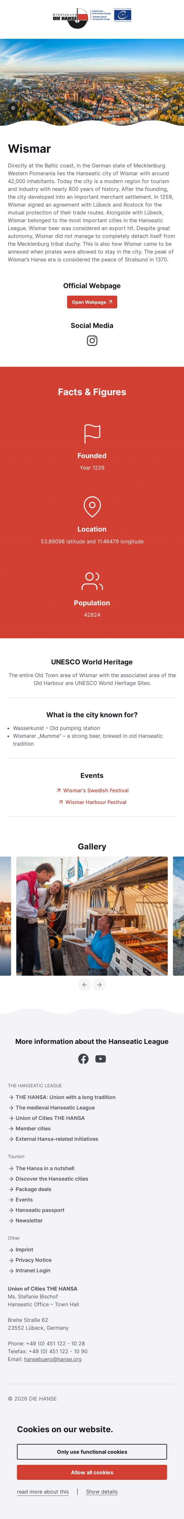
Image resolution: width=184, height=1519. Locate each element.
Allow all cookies (92, 1472)
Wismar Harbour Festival (92, 802)
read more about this (43, 1491)
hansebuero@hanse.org (53, 1359)
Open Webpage (92, 302)
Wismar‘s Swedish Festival (92, 790)
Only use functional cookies (92, 1452)
